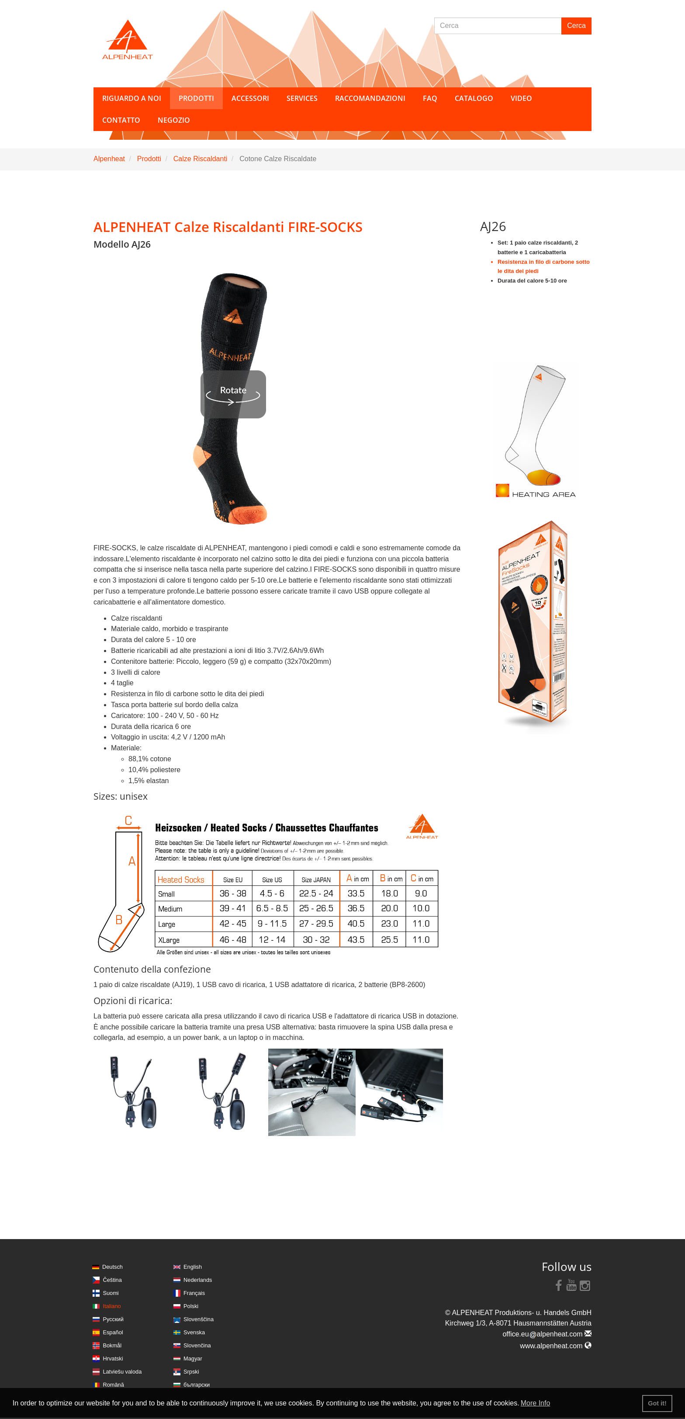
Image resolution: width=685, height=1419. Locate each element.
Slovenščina (198, 1319)
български (196, 1384)
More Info (535, 1403)
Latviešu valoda (122, 1371)
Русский (113, 1319)
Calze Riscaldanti (200, 158)
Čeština (112, 1280)
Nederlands (197, 1280)
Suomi (110, 1293)
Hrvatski (113, 1358)
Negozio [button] (174, 120)
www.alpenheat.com (556, 1346)
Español (113, 1332)
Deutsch (112, 1267)
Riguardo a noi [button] (131, 98)
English (192, 1267)
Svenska (194, 1332)
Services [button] (302, 98)
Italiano (112, 1306)
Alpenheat (109, 158)
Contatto (121, 120)
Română (113, 1384)
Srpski (191, 1371)
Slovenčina (197, 1345)
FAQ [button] (430, 98)
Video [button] (521, 98)
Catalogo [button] (474, 98)
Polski (190, 1306)
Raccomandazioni (370, 98)
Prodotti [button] (196, 98)
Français (194, 1293)
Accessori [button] (250, 98)
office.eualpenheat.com (547, 1334)
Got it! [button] (657, 1403)
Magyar (192, 1358)
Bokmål (112, 1345)
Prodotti (149, 158)
